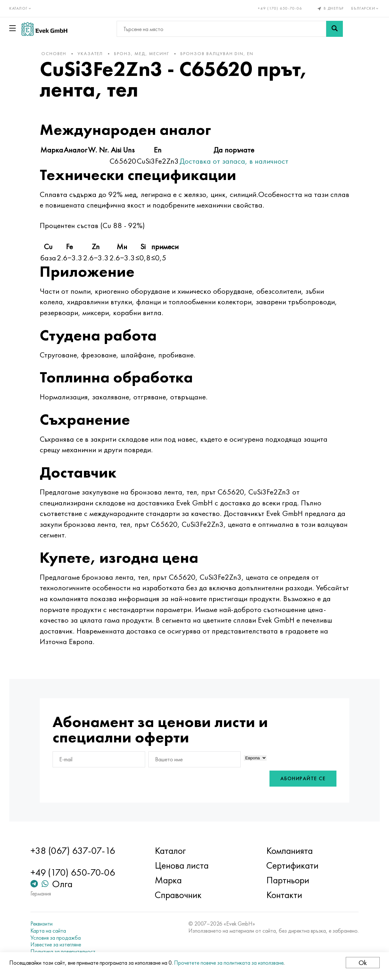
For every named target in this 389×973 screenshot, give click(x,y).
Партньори (287, 880)
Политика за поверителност (63, 951)
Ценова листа (182, 865)
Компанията (289, 850)
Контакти (284, 895)
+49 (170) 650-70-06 (280, 8)
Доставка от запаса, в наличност (235, 161)
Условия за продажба (56, 937)
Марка (168, 880)
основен (55, 53)
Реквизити (42, 923)
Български (365, 8)
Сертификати (292, 865)
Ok (362, 962)
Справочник (178, 895)
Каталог (170, 850)
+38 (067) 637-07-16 (73, 850)
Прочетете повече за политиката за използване (229, 962)
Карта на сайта (49, 930)
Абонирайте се (301, 778)
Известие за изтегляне (56, 944)
